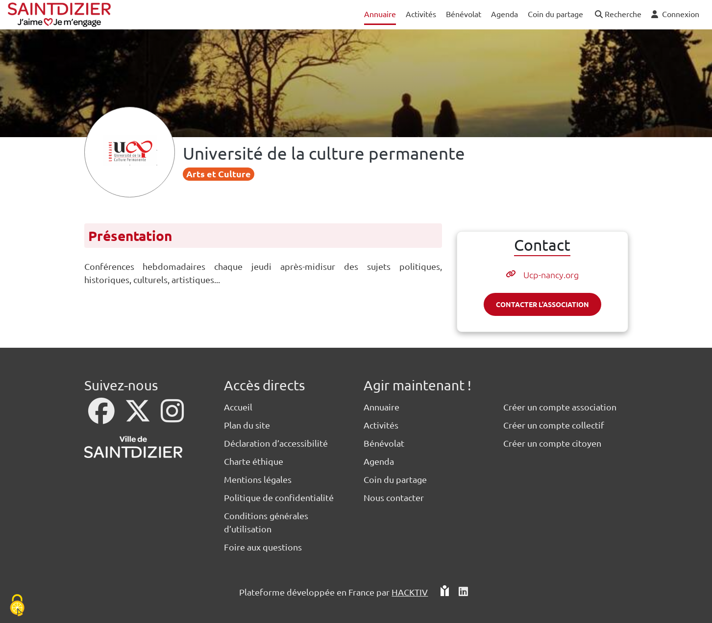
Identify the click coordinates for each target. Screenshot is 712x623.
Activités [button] (421, 14)
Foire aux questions (263, 547)
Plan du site (247, 425)
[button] (617, 14)
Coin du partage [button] (555, 14)
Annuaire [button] (380, 14)
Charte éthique (253, 461)
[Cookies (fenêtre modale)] (17, 606)
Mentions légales (258, 479)
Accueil (238, 407)
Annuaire (381, 407)
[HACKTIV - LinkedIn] (463, 592)
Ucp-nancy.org (551, 274)
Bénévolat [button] (463, 14)
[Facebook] (102, 417)
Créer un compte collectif (553, 425)
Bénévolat (384, 443)
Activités (381, 425)
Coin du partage (395, 479)
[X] (139, 417)
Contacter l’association (542, 304)
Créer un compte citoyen (552, 443)
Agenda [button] (504, 14)
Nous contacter (394, 497)
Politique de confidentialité (279, 497)
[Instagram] (172, 417)
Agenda (379, 461)
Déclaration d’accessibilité (276, 443)
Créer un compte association (559, 407)
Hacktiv (410, 592)
